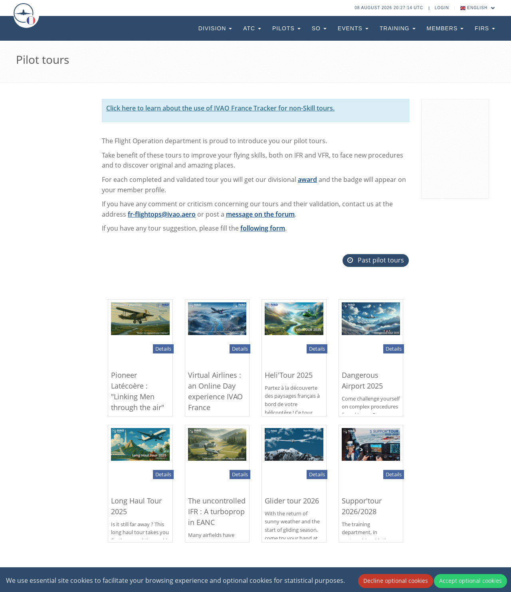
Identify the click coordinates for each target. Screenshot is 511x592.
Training (398, 28)
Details (163, 348)
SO (319, 28)
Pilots (286, 28)
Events (353, 28)
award (307, 179)
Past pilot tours (375, 260)
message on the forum (260, 214)
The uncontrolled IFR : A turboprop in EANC (217, 511)
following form (262, 228)
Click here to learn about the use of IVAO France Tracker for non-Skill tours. (220, 108)
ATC (252, 28)
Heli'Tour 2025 (289, 375)
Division (215, 28)
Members (445, 28)
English (477, 8)
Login (442, 8)
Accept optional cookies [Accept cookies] (470, 580)
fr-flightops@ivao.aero (162, 214)
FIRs (485, 28)
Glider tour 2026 (292, 500)
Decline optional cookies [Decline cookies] (395, 580)
